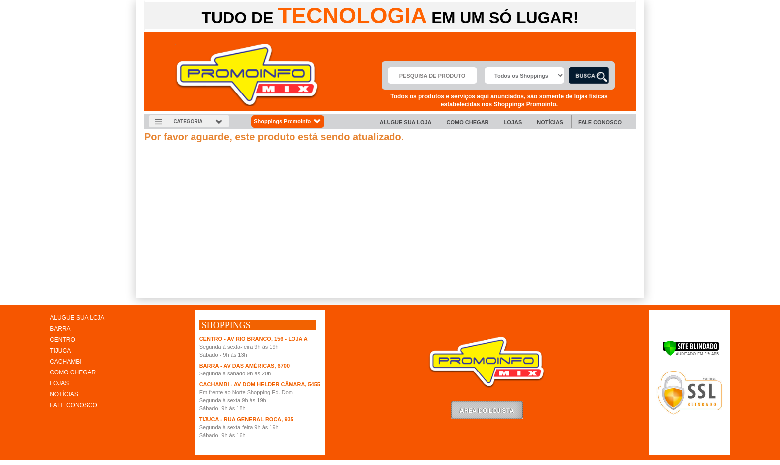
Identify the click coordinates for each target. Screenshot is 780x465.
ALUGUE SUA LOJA (77, 317)
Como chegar (468, 122)
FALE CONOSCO (73, 405)
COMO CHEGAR (73, 372)
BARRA (60, 328)
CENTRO (62, 339)
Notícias (550, 122)
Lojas (513, 122)
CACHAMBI (65, 361)
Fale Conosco (600, 122)
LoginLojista (487, 410)
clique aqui (158, 295)
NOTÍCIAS (64, 394)
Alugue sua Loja (406, 122)
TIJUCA (60, 350)
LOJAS (59, 383)
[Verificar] (690, 354)
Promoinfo (247, 75)
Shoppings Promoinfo (288, 121)
